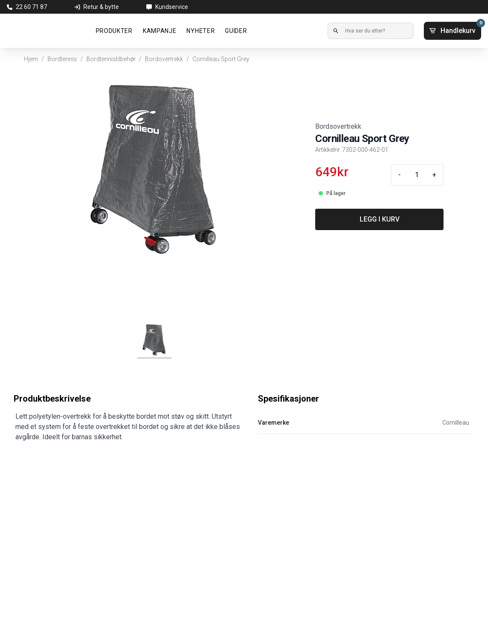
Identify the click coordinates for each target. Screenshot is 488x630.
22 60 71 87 (31, 6)
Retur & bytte (101, 6)
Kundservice (171, 6)
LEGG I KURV (379, 219)
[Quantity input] (417, 175)
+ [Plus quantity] (434, 175)
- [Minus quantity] (399, 175)
